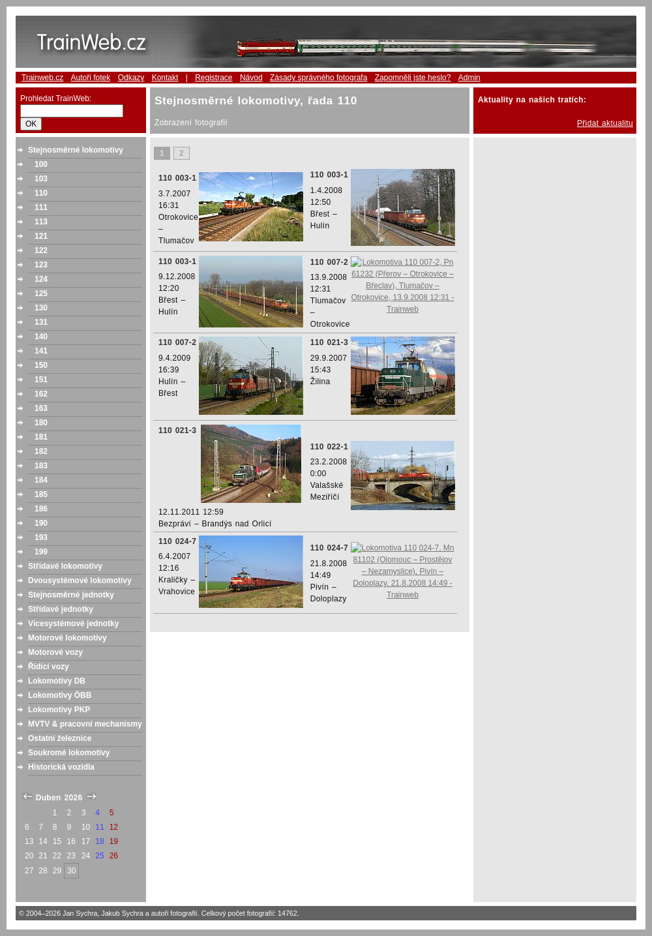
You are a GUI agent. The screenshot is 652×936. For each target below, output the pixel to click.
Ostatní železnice (59, 738)
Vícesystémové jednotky (73, 623)
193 (41, 537)
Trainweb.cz (42, 77)
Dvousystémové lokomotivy (80, 580)
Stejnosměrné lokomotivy (75, 150)
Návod (251, 77)
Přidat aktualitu (605, 123)
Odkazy (131, 77)
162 (41, 394)
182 (41, 451)
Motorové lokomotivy (67, 637)
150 (41, 365)
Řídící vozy (48, 666)
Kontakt (165, 77)
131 (41, 322)
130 (41, 307)
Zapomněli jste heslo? (413, 77)
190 (41, 523)
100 (41, 164)
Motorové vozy (55, 652)
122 (41, 250)
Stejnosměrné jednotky (71, 594)
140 (41, 336)
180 (41, 422)
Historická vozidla (61, 767)
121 (41, 236)
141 (41, 350)
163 (41, 408)
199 (41, 551)
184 (41, 480)
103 (41, 178)
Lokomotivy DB (56, 681)
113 (41, 221)
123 (41, 264)
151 (41, 379)
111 (41, 207)
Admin (469, 77)
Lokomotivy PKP (59, 709)
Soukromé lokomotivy (69, 752)
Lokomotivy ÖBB (59, 695)
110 (41, 193)
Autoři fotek (91, 77)
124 (41, 279)
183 (41, 465)
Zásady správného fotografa (318, 77)
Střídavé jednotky (60, 609)
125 (41, 293)
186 (41, 508)
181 (41, 437)
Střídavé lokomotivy (65, 566)
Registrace (213, 77)
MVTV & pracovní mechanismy (85, 724)
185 (41, 494)
